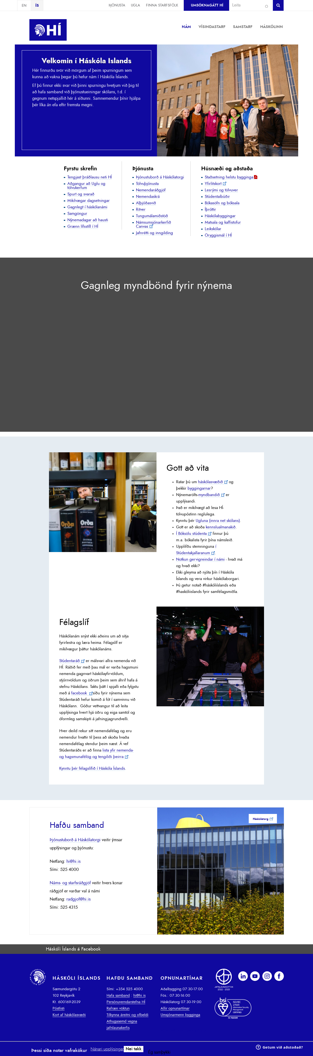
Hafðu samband (77, 825)
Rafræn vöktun (118, 1008)
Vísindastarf (212, 27)
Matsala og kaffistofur (223, 222)
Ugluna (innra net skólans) (218, 521)
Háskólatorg (260, 819)
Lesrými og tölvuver (221, 190)
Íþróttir (210, 209)
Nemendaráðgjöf (151, 190)
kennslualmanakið (221, 527)
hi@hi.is (73, 861)
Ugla (135, 5)
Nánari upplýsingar (107, 1049)
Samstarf (243, 27)
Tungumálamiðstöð (152, 216)
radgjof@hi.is (78, 899)
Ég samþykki (159, 1052)
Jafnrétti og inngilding (154, 233)
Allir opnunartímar (175, 1008)
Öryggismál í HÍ (218, 235)
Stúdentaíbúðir (217, 196)
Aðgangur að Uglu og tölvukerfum (86, 186)
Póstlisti (59, 1008)
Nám (186, 27)
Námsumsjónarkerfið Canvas (153, 224)
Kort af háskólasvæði (69, 1015)
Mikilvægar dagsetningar (88, 201)
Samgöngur (77, 213)
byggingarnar (199, 488)
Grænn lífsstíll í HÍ (82, 226)
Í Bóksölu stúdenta (191, 534)
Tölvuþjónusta (147, 184)
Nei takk (133, 1049)
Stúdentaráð (69, 661)
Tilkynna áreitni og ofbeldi (127, 1015)
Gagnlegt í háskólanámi (87, 207)
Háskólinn (271, 27)
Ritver (141, 209)
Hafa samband (118, 995)
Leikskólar (213, 229)
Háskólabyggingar (220, 216)
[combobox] (249, 5)
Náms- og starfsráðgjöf (70, 883)
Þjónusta (117, 5)
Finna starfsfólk (162, 5)
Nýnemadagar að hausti (87, 220)
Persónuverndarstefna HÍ (126, 1002)
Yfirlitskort (213, 184)
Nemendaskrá (148, 196)
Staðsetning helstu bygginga (229, 177)
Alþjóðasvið (146, 203)
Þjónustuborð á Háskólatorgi (160, 177)
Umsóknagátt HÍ (207, 5)
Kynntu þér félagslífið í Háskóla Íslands (92, 768)
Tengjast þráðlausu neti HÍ (89, 177)
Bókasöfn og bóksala (222, 203)
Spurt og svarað (80, 194)
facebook (79, 693)
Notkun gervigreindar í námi (200, 559)
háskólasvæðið (210, 482)
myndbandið (209, 495)
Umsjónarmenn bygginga (180, 1015)
